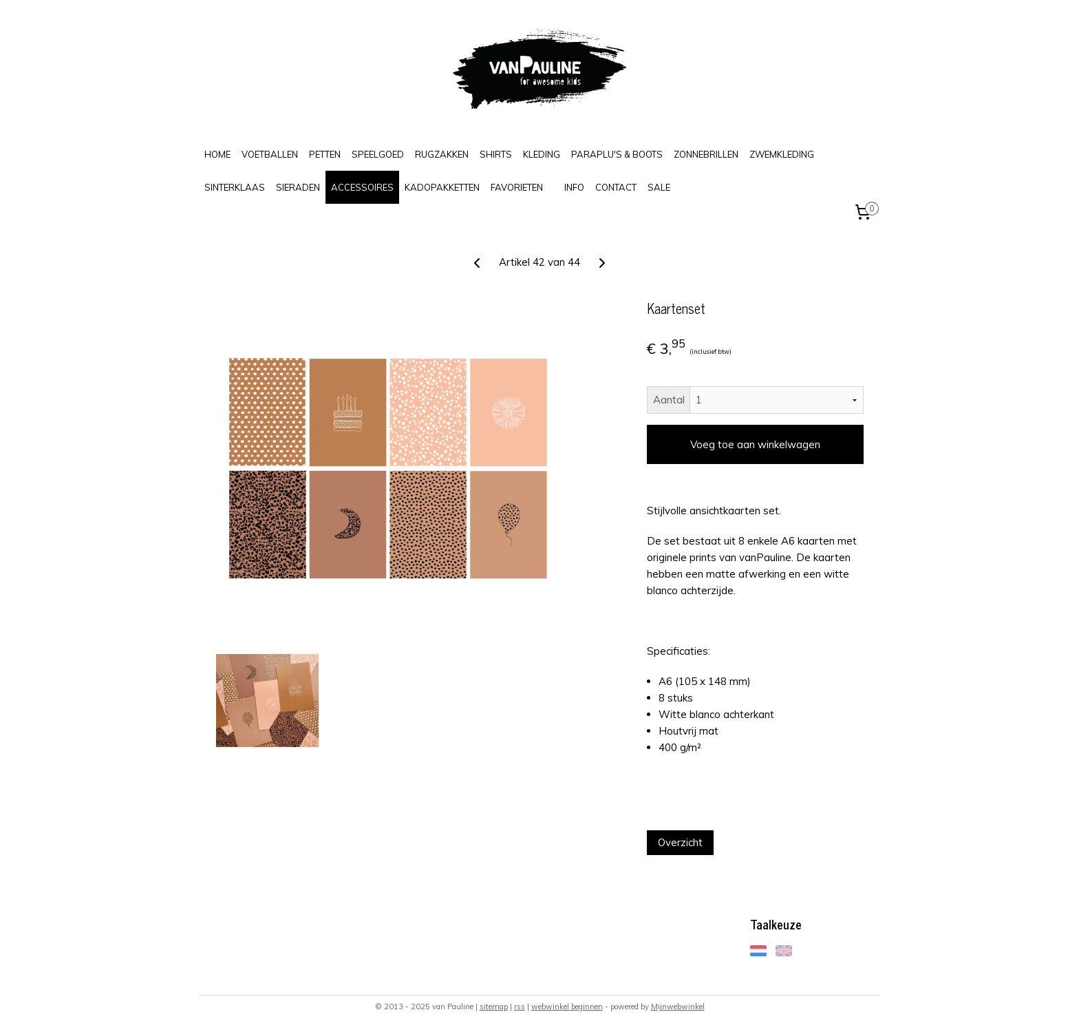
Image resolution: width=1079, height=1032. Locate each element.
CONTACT (616, 187)
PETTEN (325, 154)
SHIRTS (496, 154)
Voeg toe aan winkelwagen (755, 444)
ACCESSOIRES (362, 187)
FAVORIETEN (517, 187)
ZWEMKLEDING (781, 154)
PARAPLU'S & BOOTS (617, 154)
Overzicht (680, 842)
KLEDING (541, 154)
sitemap (494, 1006)
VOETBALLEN (270, 154)
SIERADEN (298, 187)
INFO (574, 187)
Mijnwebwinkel (678, 1006)
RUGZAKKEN (442, 154)
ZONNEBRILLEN (706, 154)
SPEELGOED (378, 154)
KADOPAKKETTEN (442, 187)
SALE (659, 187)
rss (519, 1006)
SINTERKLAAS (234, 187)
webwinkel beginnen (567, 1006)
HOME (217, 154)
